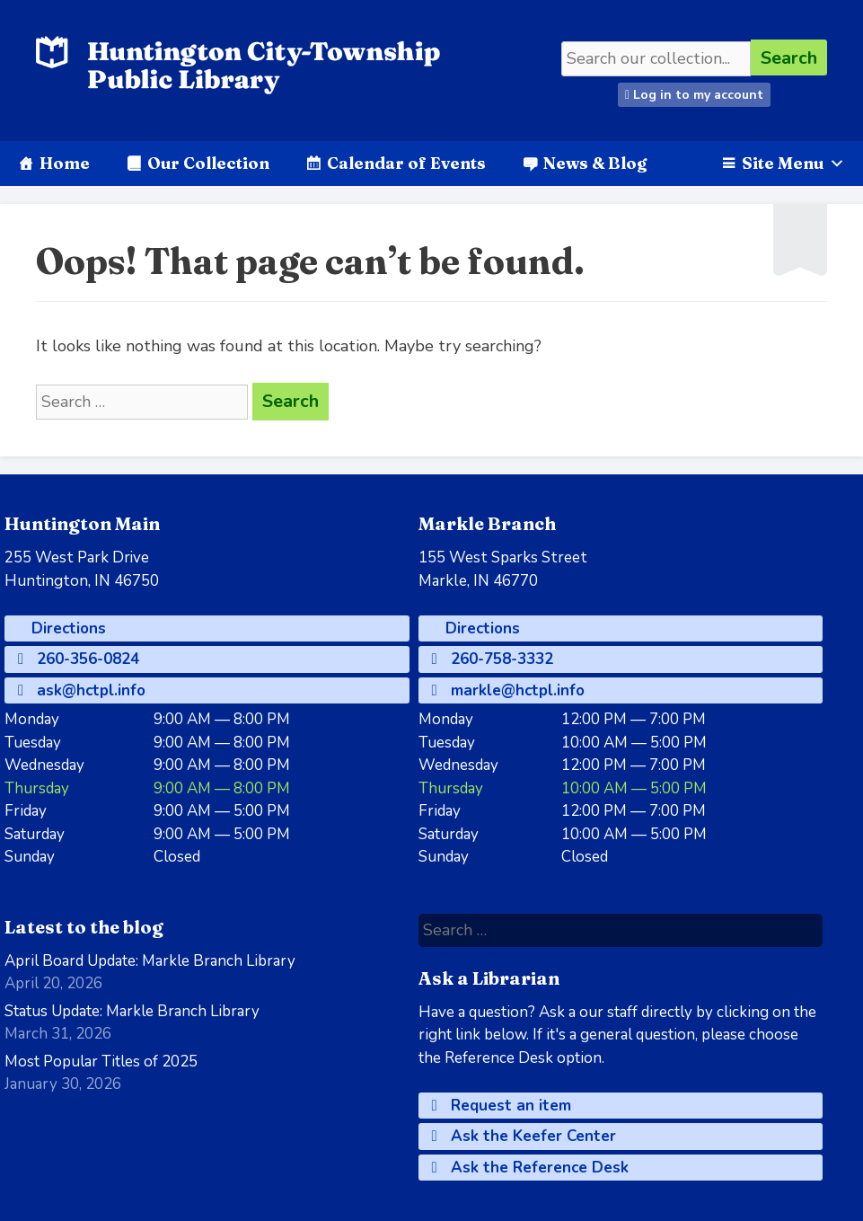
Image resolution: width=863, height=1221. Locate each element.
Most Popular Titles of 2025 (101, 1061)
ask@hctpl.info (81, 690)
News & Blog (595, 163)
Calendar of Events (406, 163)
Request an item (501, 1105)
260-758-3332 (492, 659)
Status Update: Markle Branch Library (132, 1011)
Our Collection (208, 163)
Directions (66, 628)
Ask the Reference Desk (530, 1167)
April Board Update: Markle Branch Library (149, 961)
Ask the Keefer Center (524, 1136)
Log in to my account (694, 94)
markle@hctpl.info (508, 690)
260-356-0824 (78, 659)
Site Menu (793, 163)
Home (65, 163)
